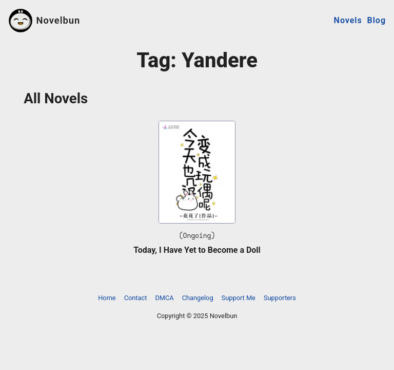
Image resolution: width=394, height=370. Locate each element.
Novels (348, 20)
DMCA (164, 298)
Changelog (197, 298)
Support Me (238, 298)
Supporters (280, 298)
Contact (135, 298)
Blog (376, 20)
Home (106, 298)
